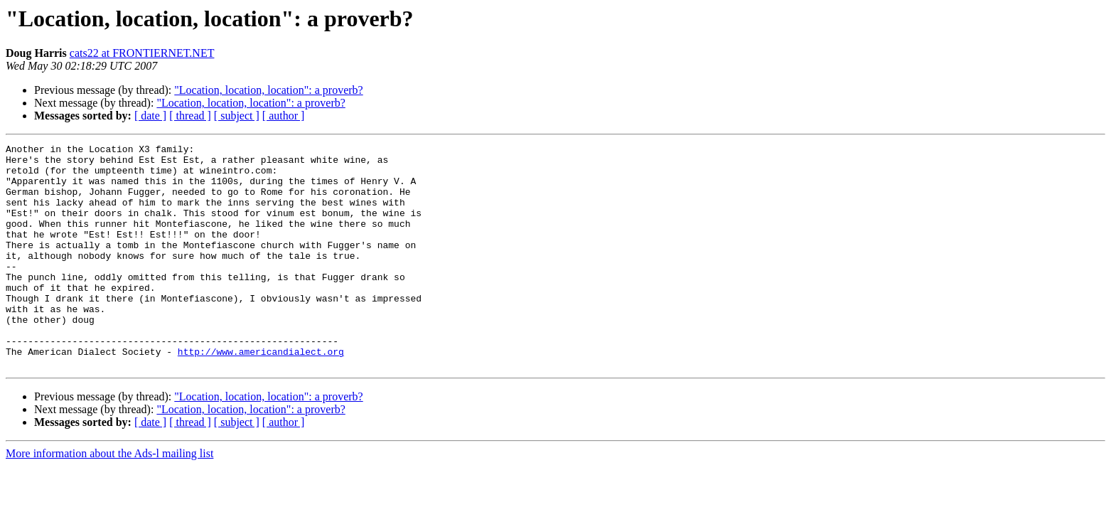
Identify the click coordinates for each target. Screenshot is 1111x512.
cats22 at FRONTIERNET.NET (142, 53)
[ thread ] (190, 116)
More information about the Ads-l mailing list (109, 498)
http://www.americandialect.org (261, 394)
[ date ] (150, 116)
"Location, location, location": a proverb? (268, 90)
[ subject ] (236, 116)
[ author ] (283, 116)
